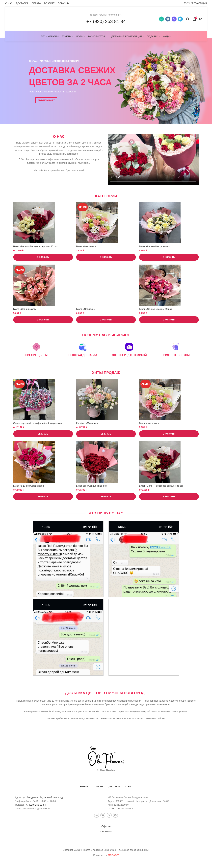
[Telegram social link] (180, 19)
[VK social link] (167, 19)
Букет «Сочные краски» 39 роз (155, 309)
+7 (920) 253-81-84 (36, 804)
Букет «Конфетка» (86, 246)
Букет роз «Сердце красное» (91, 485)
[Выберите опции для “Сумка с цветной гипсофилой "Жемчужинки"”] (43, 433)
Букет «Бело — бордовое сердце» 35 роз (35, 246)
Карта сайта (106, 832)
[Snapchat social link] (174, 19)
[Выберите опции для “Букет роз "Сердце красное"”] (106, 496)
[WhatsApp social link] (161, 19)
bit (113, 855)
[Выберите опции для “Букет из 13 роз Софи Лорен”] (43, 496)
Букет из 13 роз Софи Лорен (28, 485)
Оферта (105, 826)
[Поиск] (188, 19)
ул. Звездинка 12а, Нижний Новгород (43, 797)
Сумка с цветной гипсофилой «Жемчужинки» (37, 423)
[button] (43, 257)
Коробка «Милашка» (87, 423)
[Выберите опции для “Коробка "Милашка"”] (106, 433)
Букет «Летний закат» (24, 309)
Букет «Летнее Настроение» (154, 246)
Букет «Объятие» (85, 309)
